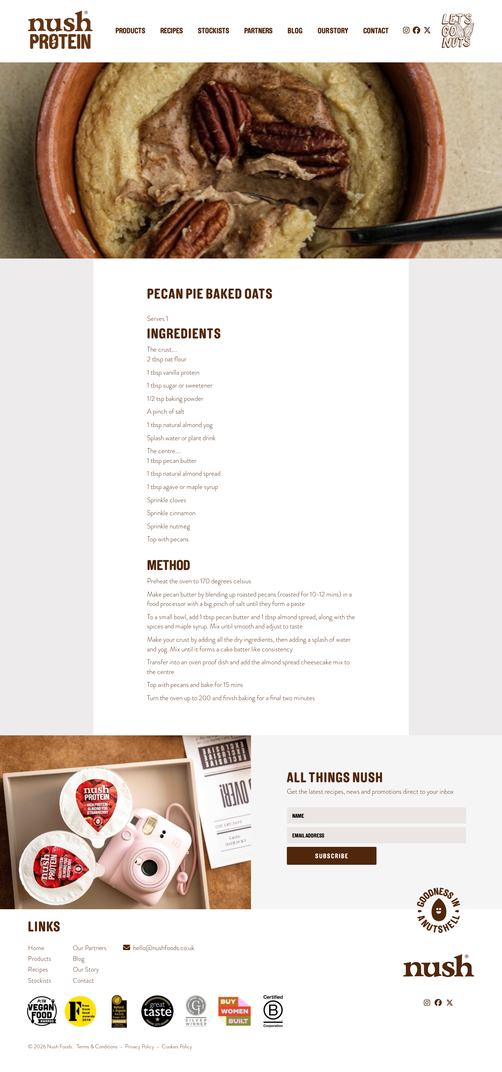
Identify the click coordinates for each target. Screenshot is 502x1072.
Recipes (171, 31)
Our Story (333, 31)
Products (130, 31)
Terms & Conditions (97, 1046)
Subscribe (332, 856)
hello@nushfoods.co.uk (163, 948)
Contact (376, 31)
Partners (258, 31)
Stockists (213, 31)
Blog (295, 31)
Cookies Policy (177, 1046)
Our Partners (89, 947)
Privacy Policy (139, 1046)
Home (36, 947)
